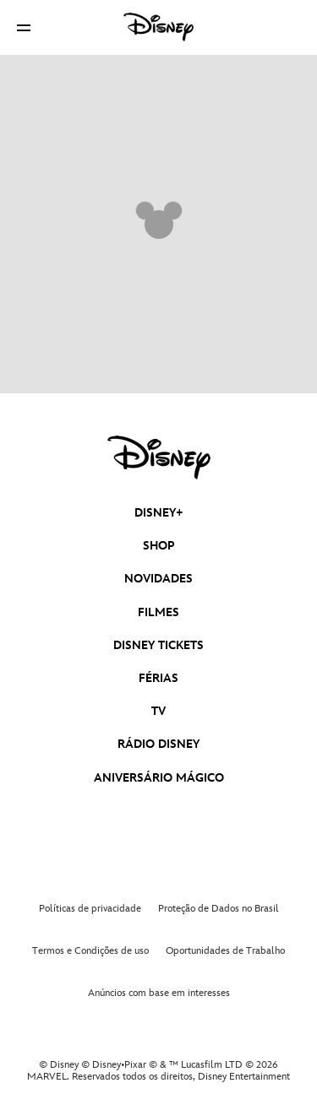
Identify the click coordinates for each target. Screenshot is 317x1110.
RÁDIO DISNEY (158, 744)
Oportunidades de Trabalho (225, 951)
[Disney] (158, 27)
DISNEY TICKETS (158, 645)
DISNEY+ (158, 513)
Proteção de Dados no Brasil (218, 908)
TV (158, 711)
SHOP (159, 546)
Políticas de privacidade (90, 908)
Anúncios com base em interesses (159, 993)
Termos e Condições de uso (90, 951)
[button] (23, 27)
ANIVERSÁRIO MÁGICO (159, 778)
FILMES (158, 612)
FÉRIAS (158, 678)
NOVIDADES (158, 578)
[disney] (158, 457)
